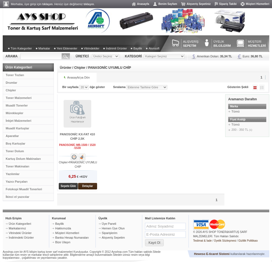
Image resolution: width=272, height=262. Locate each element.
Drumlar (11, 82)
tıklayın (47, 4)
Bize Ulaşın (62, 242)
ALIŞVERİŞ (191, 43)
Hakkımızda (63, 228)
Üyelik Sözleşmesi (225, 240)
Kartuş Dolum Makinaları (23, 158)
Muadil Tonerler (17, 105)
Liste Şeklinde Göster (262, 88)
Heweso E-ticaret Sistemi (212, 253)
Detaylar (87, 186)
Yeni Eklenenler (67, 48)
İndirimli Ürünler (116, 48)
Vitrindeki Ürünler (20, 233)
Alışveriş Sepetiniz (199, 3)
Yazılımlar (13, 174)
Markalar (44, 48)
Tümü (235, 111)
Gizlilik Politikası (248, 240)
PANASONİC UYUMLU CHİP (109, 68)
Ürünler (66, 68)
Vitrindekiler (91, 48)
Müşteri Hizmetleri (257, 3)
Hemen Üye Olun (113, 228)
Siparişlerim (109, 233)
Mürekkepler (14, 113)
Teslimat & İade (202, 240)
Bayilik (137, 48)
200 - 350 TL (241, 129)
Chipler (11, 90)
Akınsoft (154, 48)
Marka (234, 106)
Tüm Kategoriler (21, 48)
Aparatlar (12, 136)
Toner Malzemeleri (19, 97)
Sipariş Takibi (228, 3)
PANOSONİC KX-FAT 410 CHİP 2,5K (77, 136)
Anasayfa (143, 3)
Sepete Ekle (68, 186)
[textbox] (41, 56)
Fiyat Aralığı (238, 119)
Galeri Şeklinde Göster (255, 88)
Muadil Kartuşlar (17, 128)
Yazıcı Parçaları (16, 181)
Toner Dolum (15, 151)
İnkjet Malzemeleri (18, 120)
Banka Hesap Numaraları (72, 237)
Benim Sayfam (167, 3)
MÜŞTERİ (257, 43)
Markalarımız (17, 228)
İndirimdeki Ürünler (21, 237)
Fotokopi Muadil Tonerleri (24, 189)
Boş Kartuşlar (15, 143)
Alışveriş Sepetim (113, 237)
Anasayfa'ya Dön (78, 77)
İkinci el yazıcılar (17, 196)
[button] (154, 242)
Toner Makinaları (17, 166)
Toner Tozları (15, 75)
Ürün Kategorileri (20, 223)
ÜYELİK (222, 43)
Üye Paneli (109, 223)
